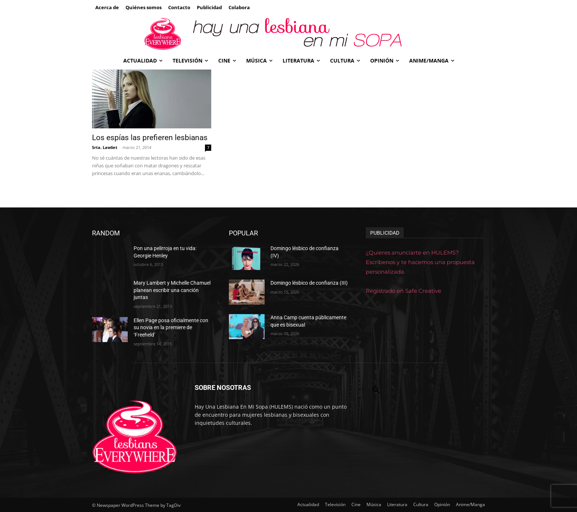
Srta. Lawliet (104, 147)
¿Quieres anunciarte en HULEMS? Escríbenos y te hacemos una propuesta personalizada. (420, 262)
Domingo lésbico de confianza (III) (309, 283)
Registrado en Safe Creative (403, 290)
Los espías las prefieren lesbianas (150, 137)
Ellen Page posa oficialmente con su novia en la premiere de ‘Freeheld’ (171, 327)
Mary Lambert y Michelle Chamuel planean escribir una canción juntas (172, 290)
